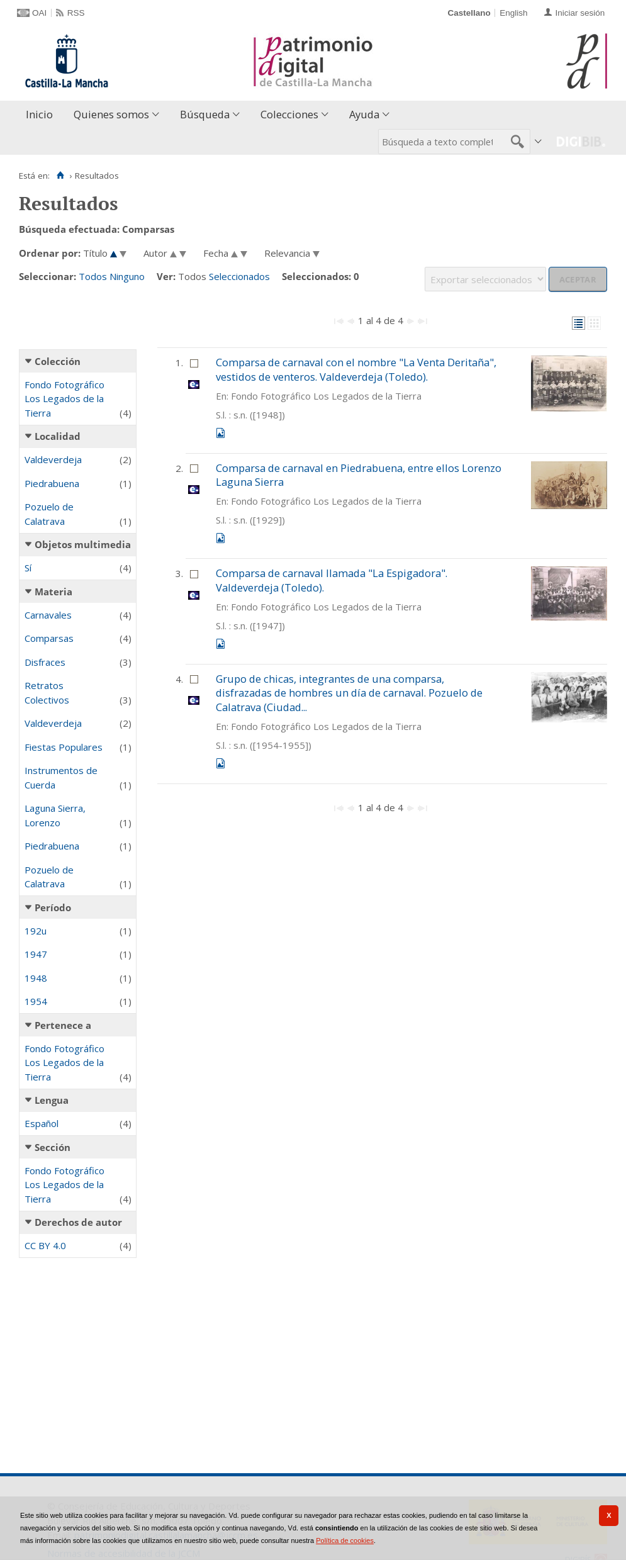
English (513, 13)
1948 (36, 978)
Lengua (52, 1100)
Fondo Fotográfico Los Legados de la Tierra (64, 398)
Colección (58, 361)
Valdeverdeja (53, 459)
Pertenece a (63, 1025)
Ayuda (364, 114)
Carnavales (48, 615)
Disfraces (45, 662)
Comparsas (49, 638)
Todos (93, 276)
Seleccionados (239, 276)
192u (36, 930)
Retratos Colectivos (47, 692)
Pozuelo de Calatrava (49, 513)
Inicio (39, 114)
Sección (52, 1147)
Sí (28, 567)
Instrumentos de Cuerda (61, 777)
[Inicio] (60, 175)
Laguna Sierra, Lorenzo (55, 815)
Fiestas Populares (64, 747)
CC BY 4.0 (45, 1245)
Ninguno (127, 276)
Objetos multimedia (83, 544)
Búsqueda (205, 114)
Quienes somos (111, 114)
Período (53, 907)
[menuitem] (42, 115)
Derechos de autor (78, 1222)
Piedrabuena (52, 483)
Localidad (58, 436)
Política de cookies (345, 1540)
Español (42, 1123)
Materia (53, 591)
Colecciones (289, 114)
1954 (36, 1001)
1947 (36, 954)
